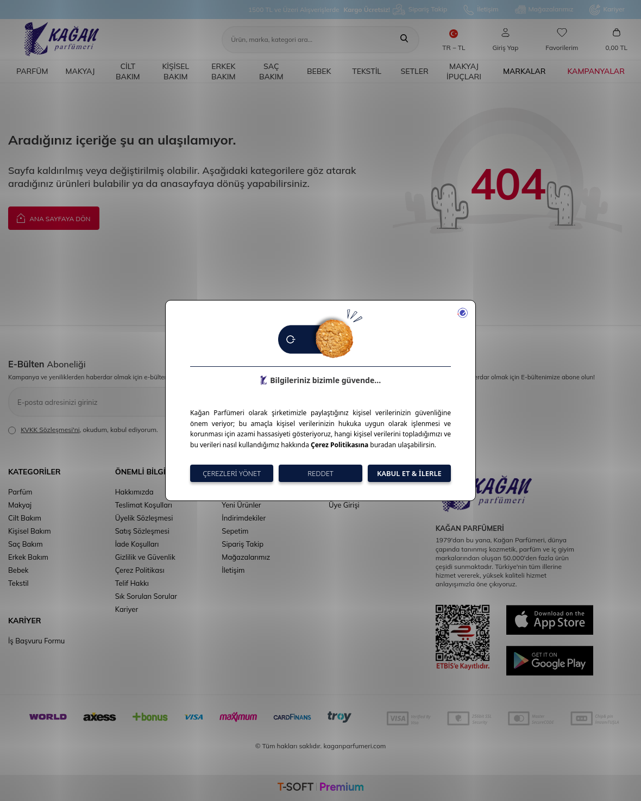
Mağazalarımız (544, 9)
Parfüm (32, 71)
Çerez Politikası (140, 570)
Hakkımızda (134, 491)
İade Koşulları (137, 544)
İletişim (480, 9)
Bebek (319, 71)
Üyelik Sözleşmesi (144, 518)
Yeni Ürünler (241, 504)
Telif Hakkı (132, 583)
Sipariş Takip (420, 9)
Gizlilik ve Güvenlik (145, 557)
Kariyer (607, 9)
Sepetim (235, 531)
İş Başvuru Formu (36, 640)
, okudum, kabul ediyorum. (83, 429)
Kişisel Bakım (175, 71)
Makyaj (80, 71)
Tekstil (366, 71)
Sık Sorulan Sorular (146, 596)
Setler (415, 71)
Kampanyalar (596, 71)
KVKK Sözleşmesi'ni (50, 429)
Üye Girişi (344, 504)
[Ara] (404, 40)
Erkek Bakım (223, 71)
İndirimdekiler (244, 518)
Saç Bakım (271, 71)
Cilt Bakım (128, 71)
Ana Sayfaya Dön (54, 217)
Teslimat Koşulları (143, 504)
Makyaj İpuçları (464, 71)
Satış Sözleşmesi (142, 531)
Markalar (524, 71)
